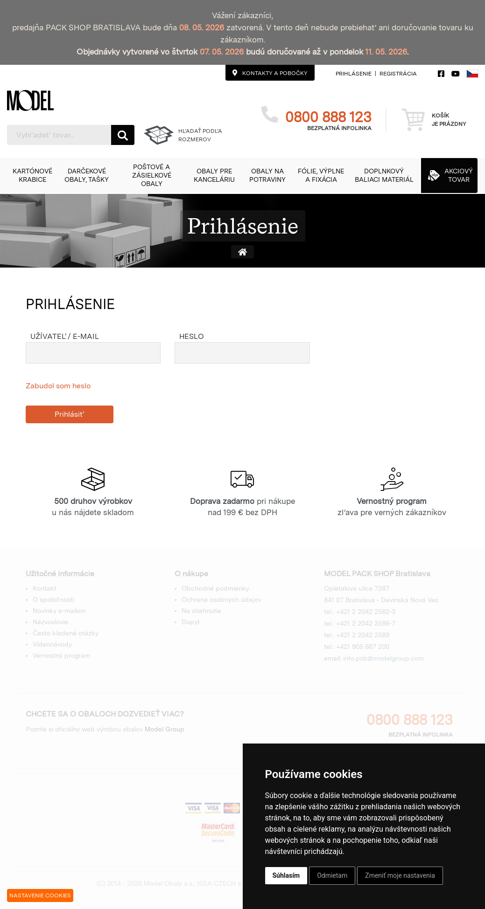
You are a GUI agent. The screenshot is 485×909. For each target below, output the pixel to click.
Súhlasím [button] (286, 875)
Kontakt (44, 588)
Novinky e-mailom (59, 610)
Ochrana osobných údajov (221, 599)
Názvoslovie (50, 622)
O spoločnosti (53, 599)
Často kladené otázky (65, 633)
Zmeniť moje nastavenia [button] (400, 875)
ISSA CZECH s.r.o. (224, 883)
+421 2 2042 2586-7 (365, 623)
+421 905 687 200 (362, 646)
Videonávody (52, 644)
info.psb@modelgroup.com (383, 658)
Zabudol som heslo (58, 385)
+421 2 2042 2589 (362, 635)
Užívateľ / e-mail (64, 336)
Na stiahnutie (201, 610)
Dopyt (191, 622)
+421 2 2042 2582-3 (365, 611)
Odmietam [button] (332, 875)
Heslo (191, 336)
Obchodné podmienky (215, 588)
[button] (32, 175)
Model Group (164, 729)
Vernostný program (61, 655)
